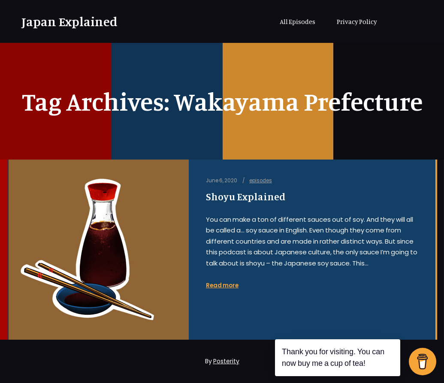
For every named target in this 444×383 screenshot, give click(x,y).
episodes (260, 180)
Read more (222, 285)
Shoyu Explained (245, 196)
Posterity (226, 361)
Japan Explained (64, 21)
